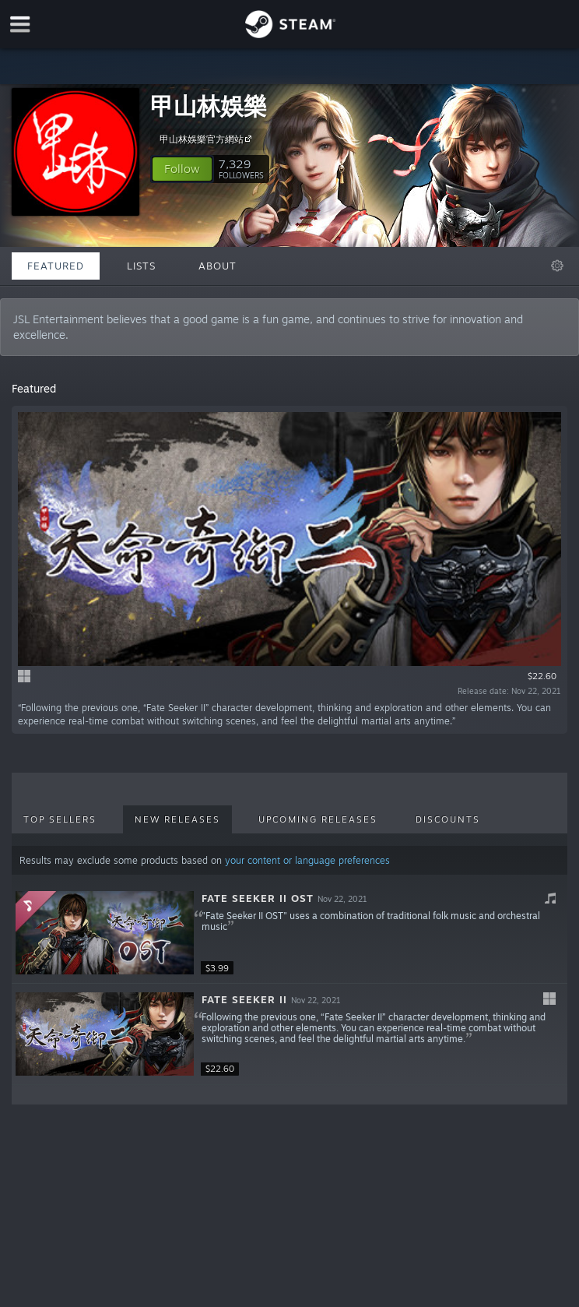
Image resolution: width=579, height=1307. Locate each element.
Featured (55, 265)
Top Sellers (59, 819)
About (217, 265)
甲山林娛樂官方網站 (208, 138)
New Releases (177, 819)
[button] (182, 169)
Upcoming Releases (317, 819)
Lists (141, 265)
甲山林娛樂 (208, 105)
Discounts (448, 819)
